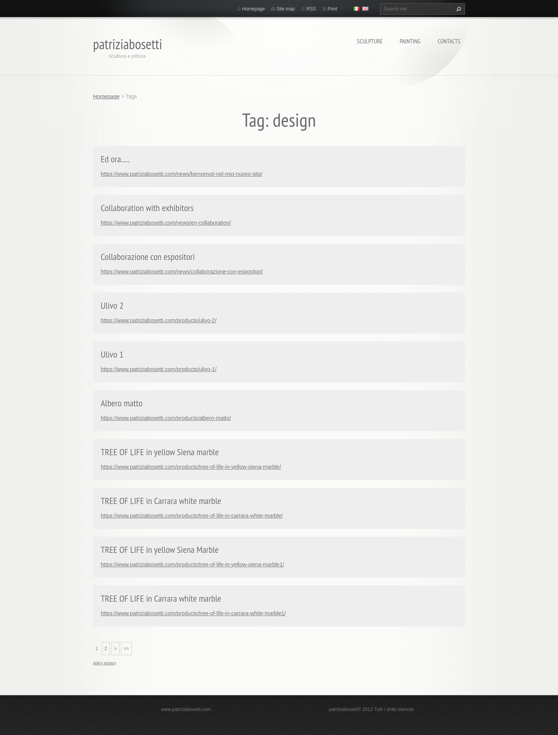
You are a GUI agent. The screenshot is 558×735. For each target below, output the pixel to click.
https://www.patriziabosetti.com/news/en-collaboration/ (166, 223)
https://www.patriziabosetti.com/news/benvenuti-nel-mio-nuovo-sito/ (181, 174)
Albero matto (122, 403)
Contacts (448, 41)
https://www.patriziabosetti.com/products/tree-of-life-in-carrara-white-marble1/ (193, 613)
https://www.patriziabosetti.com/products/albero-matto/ (166, 418)
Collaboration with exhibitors (147, 208)
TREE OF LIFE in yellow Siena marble (160, 452)
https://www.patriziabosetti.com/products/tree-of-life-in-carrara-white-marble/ (192, 516)
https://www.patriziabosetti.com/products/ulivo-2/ (159, 320)
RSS (311, 9)
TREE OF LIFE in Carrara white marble (161, 501)
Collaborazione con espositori (148, 257)
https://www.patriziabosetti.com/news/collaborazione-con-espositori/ (182, 272)
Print (332, 9)
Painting (410, 41)
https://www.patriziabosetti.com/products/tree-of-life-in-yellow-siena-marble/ (191, 467)
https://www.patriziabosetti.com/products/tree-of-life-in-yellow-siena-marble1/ (192, 564)
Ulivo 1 (112, 354)
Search (457, 9)
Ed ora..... (115, 159)
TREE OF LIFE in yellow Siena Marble (160, 550)
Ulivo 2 (112, 306)
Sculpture (369, 41)
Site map (285, 9)
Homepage (253, 9)
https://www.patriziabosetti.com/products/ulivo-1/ (159, 369)
